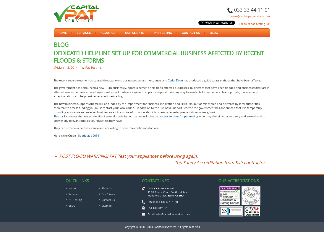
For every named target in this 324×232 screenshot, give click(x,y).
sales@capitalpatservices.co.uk (250, 16)
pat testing (191, 116)
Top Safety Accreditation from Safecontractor (222, 162)
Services (84, 32)
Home (62, 32)
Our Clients (134, 32)
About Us (108, 32)
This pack (60, 116)
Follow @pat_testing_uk (254, 24)
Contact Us (191, 32)
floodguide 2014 (88, 136)
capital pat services (167, 116)
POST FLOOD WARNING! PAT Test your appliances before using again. (126, 156)
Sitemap (107, 205)
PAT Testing (163, 32)
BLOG (214, 32)
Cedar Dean (175, 80)
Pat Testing (93, 67)
